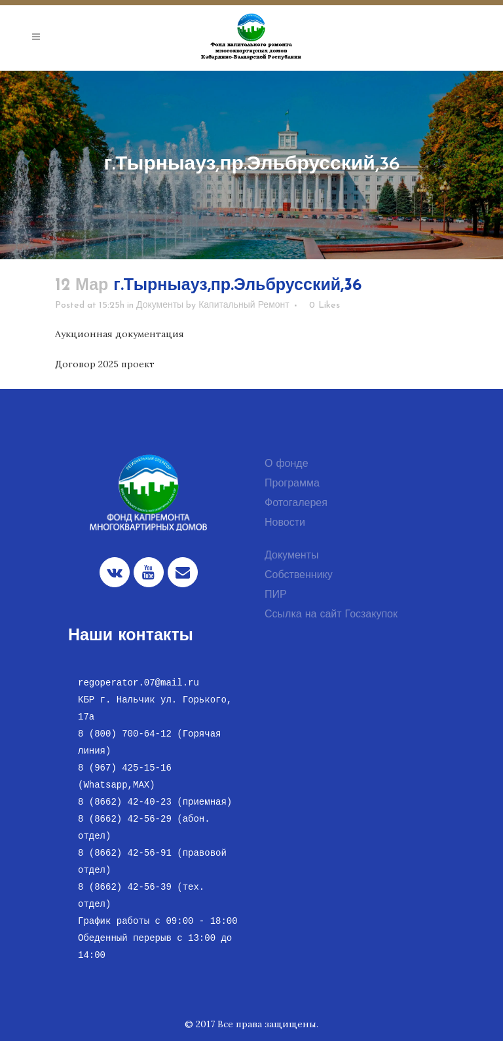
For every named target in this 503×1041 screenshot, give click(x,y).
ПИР (276, 595)
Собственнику (299, 575)
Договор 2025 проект (105, 364)
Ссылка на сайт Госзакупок (331, 615)
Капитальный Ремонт (243, 305)
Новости (285, 523)
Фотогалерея (296, 503)
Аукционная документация (119, 334)
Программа (292, 484)
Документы (159, 305)
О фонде (286, 464)
